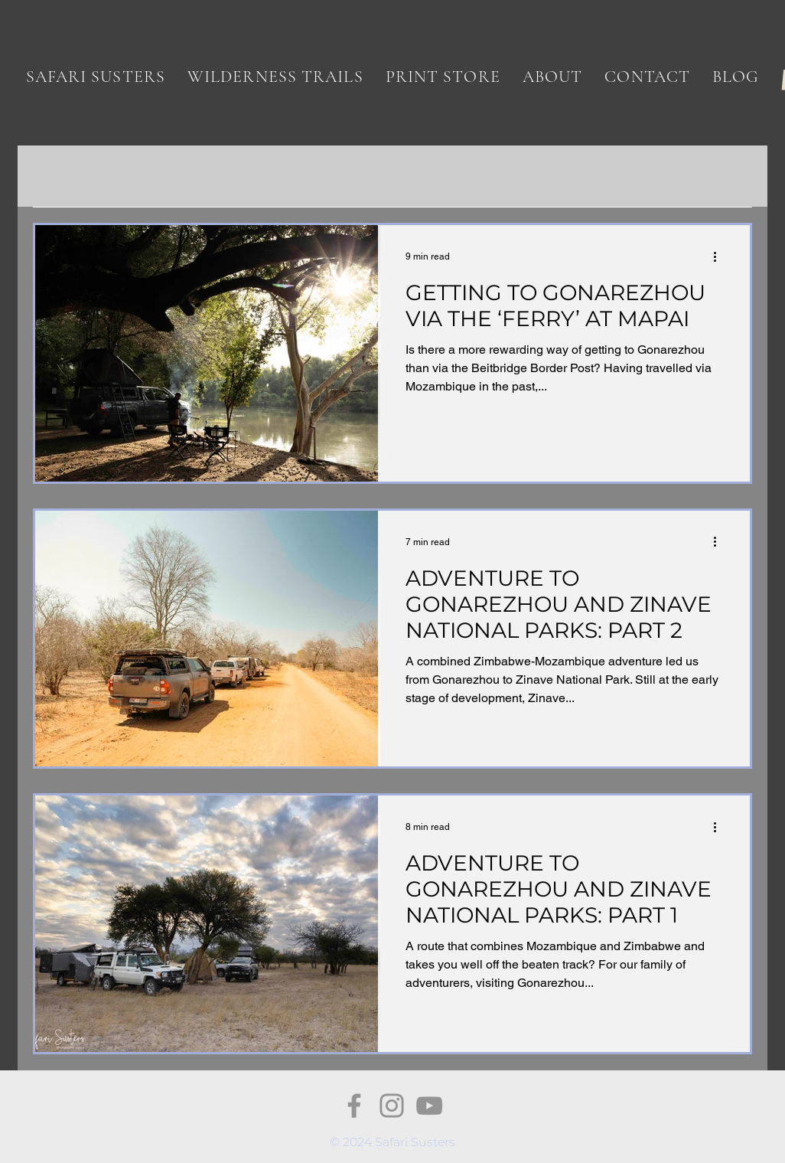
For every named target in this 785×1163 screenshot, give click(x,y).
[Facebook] (354, 1105)
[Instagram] (392, 1105)
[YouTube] (429, 1105)
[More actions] (720, 256)
